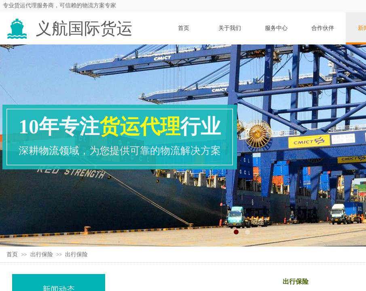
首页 (12, 254)
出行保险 (41, 254)
